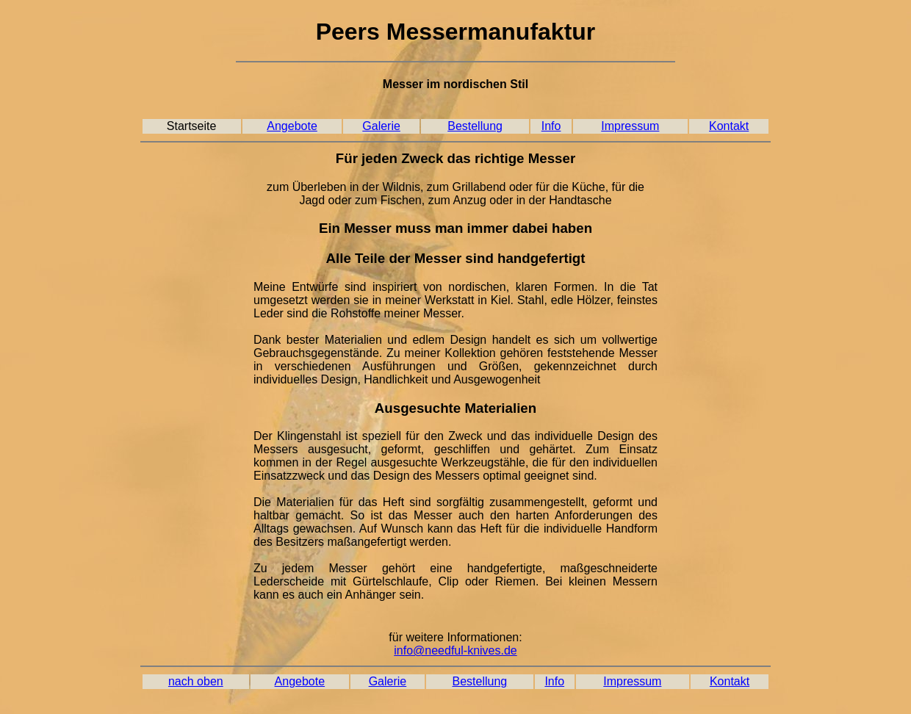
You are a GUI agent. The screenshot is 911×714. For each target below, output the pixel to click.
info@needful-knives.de (455, 650)
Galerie (381, 126)
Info (551, 126)
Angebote (292, 126)
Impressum (630, 126)
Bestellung (475, 126)
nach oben (195, 681)
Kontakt (729, 126)
